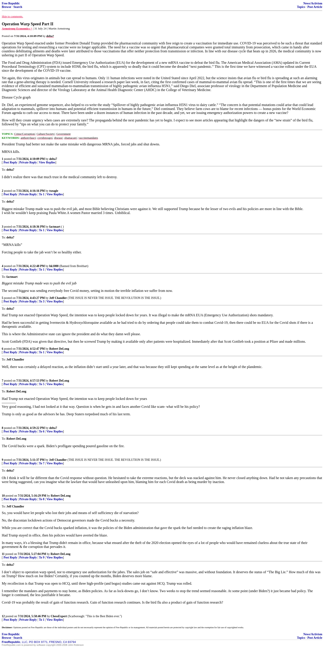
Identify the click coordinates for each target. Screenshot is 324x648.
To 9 (41, 557)
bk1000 (53, 266)
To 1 (41, 194)
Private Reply (28, 162)
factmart (54, 226)
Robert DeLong (59, 348)
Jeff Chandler (58, 298)
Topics (301, 7)
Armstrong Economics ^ (17, 28)
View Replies (47, 162)
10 (3, 495)
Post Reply (10, 162)
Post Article (314, 7)
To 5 (41, 384)
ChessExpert (59, 616)
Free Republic (11, 3)
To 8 (41, 499)
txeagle (53, 190)
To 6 (41, 431)
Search (17, 7)
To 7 (41, 463)
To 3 (41, 301)
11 (3, 554)
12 (3, 616)
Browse (6, 7)
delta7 (53, 159)
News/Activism (312, 3)
